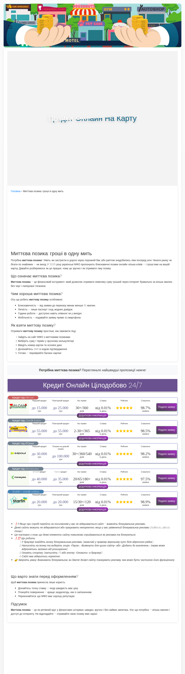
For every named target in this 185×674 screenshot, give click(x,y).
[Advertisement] (92, 222)
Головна (15, 191)
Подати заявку (166, 407)
